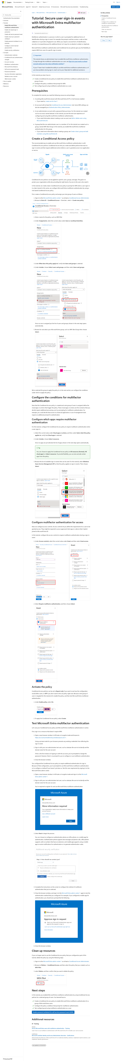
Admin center (115, 7)
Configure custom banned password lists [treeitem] (11, 47)
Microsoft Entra (41, 12)
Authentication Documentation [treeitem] (11, 18)
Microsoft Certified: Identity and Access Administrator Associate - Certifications (53, 1035)
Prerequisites (105, 16)
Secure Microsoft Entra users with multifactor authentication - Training (51, 1028)
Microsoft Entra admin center (51, 198)
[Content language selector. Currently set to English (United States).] (10, 1058)
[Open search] (114, 2)
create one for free (50, 101)
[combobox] (11, 15)
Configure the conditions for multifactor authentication (109, 22)
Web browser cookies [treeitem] (10, 79)
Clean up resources (106, 29)
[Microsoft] (3, 2)
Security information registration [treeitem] (13, 74)
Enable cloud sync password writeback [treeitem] (12, 38)
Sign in (118, 2)
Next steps (104, 31)
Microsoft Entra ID (51, 12)
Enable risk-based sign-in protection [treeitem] (11, 31)
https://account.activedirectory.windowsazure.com (50, 737)
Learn (33, 12)
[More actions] (88, 12)
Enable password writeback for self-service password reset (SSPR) (53, 1012)
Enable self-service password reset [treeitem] (13, 34)
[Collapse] (21, 11)
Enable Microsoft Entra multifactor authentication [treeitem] (12, 26)
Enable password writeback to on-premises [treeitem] (13, 42)
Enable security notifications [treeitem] (12, 50)
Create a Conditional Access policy (109, 18)
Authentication (61, 12)
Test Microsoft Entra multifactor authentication (110, 26)
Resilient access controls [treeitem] (11, 76)
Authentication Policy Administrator (59, 107)
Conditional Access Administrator (61, 105)
